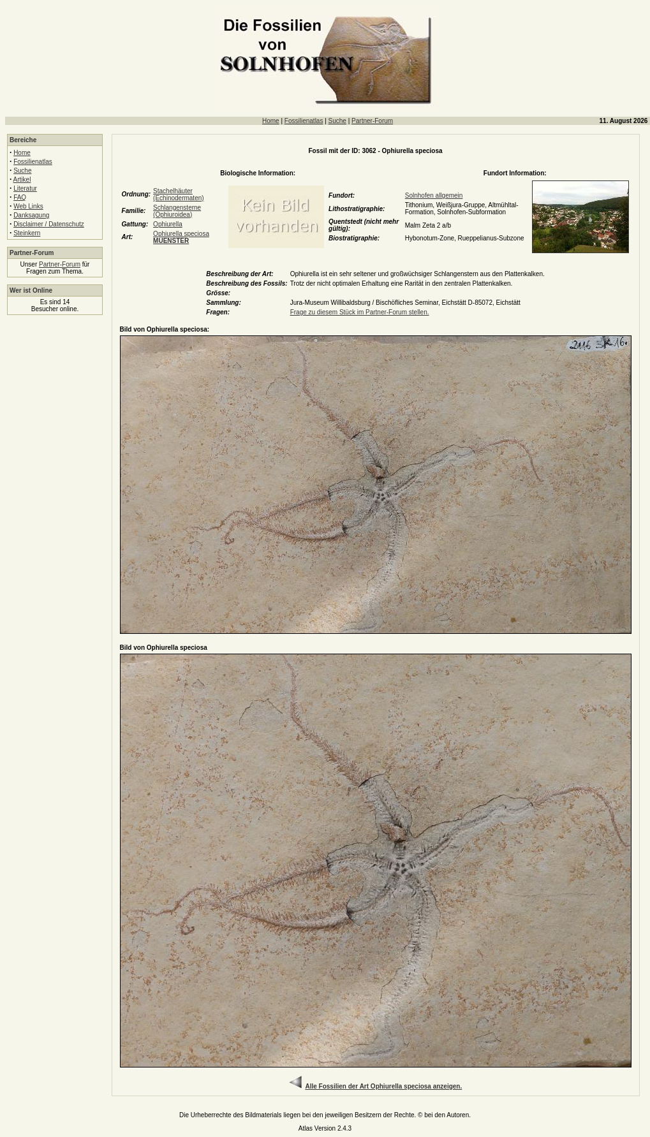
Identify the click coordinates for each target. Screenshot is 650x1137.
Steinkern (26, 233)
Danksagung (31, 215)
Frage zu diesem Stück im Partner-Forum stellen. (359, 312)
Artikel (22, 179)
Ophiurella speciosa (181, 237)
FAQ (19, 197)
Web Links (28, 206)
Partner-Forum (372, 120)
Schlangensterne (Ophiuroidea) (177, 211)
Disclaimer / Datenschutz (48, 224)
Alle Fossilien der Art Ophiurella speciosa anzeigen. (383, 1086)
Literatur (25, 188)
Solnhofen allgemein (434, 195)
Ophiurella (167, 224)
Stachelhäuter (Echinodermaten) (178, 194)
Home (270, 120)
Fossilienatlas (303, 120)
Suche (337, 120)
